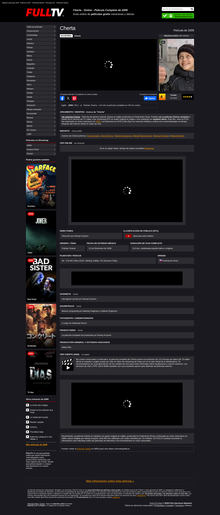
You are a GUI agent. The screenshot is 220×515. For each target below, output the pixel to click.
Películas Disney (62, 3)
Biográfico (31, 64)
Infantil (29, 97)
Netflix (29, 145)
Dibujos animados (34, 109)
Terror (29, 85)
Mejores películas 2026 (10, 3)
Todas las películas (34, 27)
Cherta (77, 36)
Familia (30, 93)
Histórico (30, 43)
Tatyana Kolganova (123, 136)
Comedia (30, 68)
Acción (29, 39)
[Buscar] (178, 9)
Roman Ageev (93, 136)
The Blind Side (36, 432)
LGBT (29, 134)
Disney (29, 122)
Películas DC (50, 3)
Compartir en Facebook (62, 98)
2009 (98, 121)
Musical (30, 118)
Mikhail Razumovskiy (142, 136)
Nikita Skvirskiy (177, 136)
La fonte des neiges (39, 405)
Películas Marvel (38, 3)
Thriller (29, 72)
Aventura (30, 52)
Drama (29, 60)
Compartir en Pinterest (74, 98)
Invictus (33, 427)
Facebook (150, 98)
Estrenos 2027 (25, 3)
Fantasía (30, 101)
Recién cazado (37, 422)
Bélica (29, 56)
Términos (179, 505)
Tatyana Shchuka (160, 136)
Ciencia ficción (32, 31)
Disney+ (30, 154)
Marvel (29, 126)
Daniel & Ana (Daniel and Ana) (41, 411)
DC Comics (31, 130)
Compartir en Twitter (68, 98)
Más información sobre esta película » (110, 481)
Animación (31, 105)
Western (30, 89)
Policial (30, 47)
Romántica (31, 80)
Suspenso (31, 76)
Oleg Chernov (107, 136)
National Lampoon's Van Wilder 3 (41, 438)
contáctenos (141, 495)
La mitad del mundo (39, 417)
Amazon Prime (33, 149)
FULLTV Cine (156, 503)
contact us (116, 497)
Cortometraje (32, 35)
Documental (32, 114)
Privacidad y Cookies (163, 505)
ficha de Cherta (84, 449)
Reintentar (149, 148)
